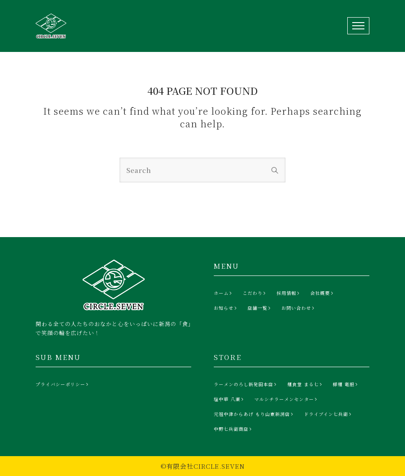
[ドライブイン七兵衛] (328, 414)
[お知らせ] (226, 308)
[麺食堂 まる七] (305, 384)
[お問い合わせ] (298, 308)
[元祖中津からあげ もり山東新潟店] (254, 414)
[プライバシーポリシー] (63, 384)
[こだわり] (255, 293)
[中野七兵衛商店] (233, 429)
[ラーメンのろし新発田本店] (246, 384)
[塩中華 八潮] (229, 399)
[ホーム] (224, 293)
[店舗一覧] (260, 308)
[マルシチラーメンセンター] (286, 399)
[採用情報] (288, 293)
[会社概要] (322, 293)
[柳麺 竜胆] (346, 384)
